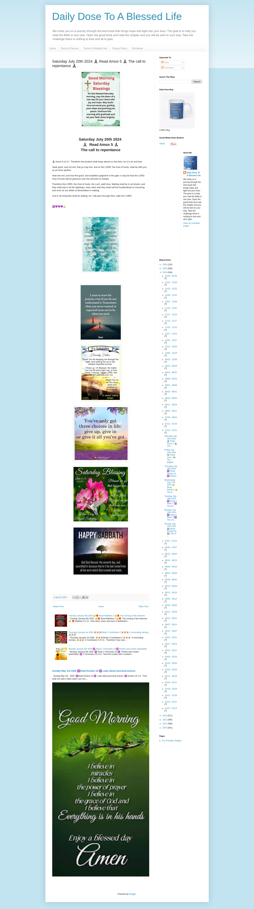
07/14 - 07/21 (171, 430)
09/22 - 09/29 (171, 366)
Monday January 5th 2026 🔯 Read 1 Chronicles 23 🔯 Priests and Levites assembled (108, 649)
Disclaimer (137, 48)
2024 (165, 272)
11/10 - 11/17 (171, 321)
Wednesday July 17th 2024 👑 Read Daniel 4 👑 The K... (170, 486)
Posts (165, 62)
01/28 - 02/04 (171, 689)
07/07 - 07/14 (171, 541)
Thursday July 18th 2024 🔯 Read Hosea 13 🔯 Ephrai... (171, 471)
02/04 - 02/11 (171, 682)
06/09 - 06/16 (171, 566)
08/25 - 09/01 (171, 391)
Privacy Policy (119, 48)
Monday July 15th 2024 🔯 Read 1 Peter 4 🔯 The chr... (170, 515)
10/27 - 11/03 (171, 334)
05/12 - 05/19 (171, 592)
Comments (167, 68)
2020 (165, 728)
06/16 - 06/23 (171, 560)
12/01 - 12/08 (171, 301)
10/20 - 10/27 (171, 340)
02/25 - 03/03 (171, 663)
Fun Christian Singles (171, 740)
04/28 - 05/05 (171, 605)
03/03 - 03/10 (171, 657)
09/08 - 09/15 (171, 379)
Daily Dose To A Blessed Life (117, 16)
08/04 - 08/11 (171, 411)
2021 (165, 723)
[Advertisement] (180, 203)
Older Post (143, 606)
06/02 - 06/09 (171, 573)
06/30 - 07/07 (171, 547)
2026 (165, 264)
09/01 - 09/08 (171, 385)
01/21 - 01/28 (171, 695)
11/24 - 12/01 (171, 308)
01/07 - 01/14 (171, 708)
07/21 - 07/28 (171, 424)
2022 (165, 720)
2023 (165, 715)
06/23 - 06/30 (171, 554)
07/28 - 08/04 (171, 417)
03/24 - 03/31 (171, 637)
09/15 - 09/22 (171, 372)
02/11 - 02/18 (171, 676)
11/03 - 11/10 (171, 327)
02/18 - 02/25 (171, 669)
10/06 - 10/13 (171, 353)
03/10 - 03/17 (171, 650)
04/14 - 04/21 (171, 618)
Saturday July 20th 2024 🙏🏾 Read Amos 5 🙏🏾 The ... (170, 441)
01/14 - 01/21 (171, 702)
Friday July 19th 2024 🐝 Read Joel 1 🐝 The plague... (170, 456)
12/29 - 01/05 (171, 276)
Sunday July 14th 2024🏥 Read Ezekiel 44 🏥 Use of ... (170, 530)
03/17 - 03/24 (171, 644)
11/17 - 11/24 (171, 314)
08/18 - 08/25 (171, 398)
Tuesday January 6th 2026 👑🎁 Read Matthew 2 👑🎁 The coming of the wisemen (107, 616)
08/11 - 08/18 (171, 404)
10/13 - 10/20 (171, 346)
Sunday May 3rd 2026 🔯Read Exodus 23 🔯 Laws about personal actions (93, 670)
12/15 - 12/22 (171, 289)
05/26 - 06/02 (171, 579)
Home (53, 48)
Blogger (132, 894)
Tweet (162, 143)
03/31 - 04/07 (171, 631)
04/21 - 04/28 (171, 612)
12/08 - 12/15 (171, 295)
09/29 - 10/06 (171, 359)
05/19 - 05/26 (171, 586)
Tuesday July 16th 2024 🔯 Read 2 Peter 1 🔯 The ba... (170, 501)
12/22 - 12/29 (171, 282)
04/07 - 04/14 (171, 624)
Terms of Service (70, 48)
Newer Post (58, 606)
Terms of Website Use (95, 48)
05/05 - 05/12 (171, 599)
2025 (165, 268)
